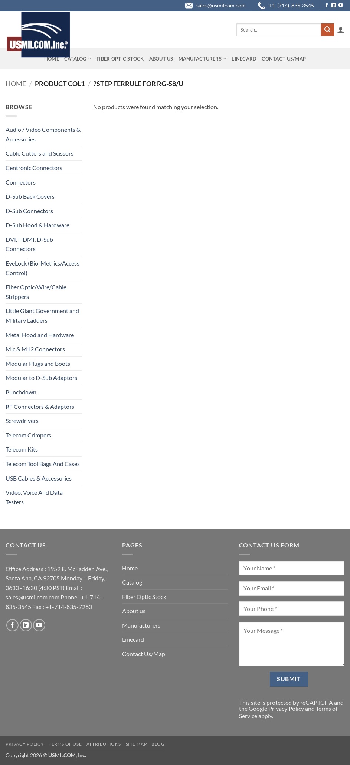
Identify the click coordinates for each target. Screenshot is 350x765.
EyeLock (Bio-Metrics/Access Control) (42, 268)
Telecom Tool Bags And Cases (43, 463)
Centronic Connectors (34, 167)
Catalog (77, 58)
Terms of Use (65, 744)
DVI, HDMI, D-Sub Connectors (29, 244)
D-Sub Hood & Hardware (37, 224)
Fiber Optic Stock (120, 59)
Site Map (136, 744)
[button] (340, 30)
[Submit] (327, 29)
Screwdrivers (22, 420)
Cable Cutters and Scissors (39, 153)
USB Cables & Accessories (39, 478)
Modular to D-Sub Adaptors (41, 377)
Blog (157, 744)
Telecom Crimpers (28, 435)
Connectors (21, 182)
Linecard (244, 59)
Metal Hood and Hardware (40, 334)
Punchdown (21, 391)
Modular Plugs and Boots (38, 363)
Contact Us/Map (284, 59)
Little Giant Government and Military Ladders (42, 315)
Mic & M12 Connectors (35, 348)
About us (161, 59)
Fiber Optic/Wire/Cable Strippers (36, 291)
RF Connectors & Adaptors (40, 406)
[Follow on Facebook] (326, 5)
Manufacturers (203, 58)
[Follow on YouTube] (340, 5)
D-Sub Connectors (29, 210)
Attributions (103, 744)
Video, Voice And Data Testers (34, 497)
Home (51, 59)
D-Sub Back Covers (30, 196)
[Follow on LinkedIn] (333, 5)
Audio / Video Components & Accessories (43, 134)
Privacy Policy (286, 708)
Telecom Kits (22, 449)
